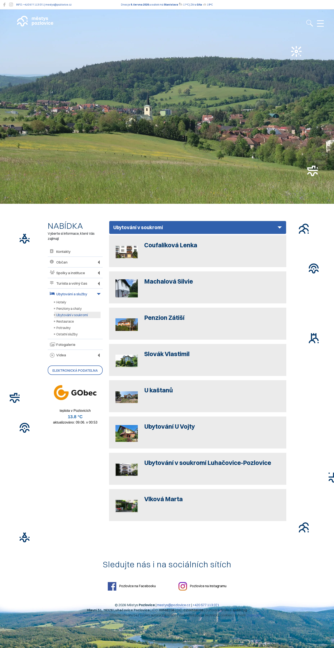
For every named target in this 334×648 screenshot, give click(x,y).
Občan (59, 262)
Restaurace (65, 321)
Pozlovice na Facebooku (132, 586)
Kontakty (60, 251)
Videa (58, 355)
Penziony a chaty (69, 308)
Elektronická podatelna (75, 370)
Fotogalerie (62, 344)
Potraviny (63, 328)
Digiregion (253, 615)
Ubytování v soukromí (72, 315)
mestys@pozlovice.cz (173, 605)
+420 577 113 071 (206, 605)
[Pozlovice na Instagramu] (11, 4)
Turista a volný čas (68, 283)
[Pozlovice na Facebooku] (4, 4)
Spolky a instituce (67, 273)
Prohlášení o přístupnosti (91, 615)
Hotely (61, 302)
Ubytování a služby (68, 294)
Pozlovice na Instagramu (202, 586)
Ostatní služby (67, 334)
